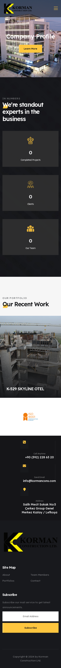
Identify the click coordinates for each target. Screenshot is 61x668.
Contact (35, 580)
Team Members (40, 574)
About (6, 574)
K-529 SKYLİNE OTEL (25, 388)
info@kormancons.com (39, 481)
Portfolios (8, 580)
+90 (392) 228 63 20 (39, 457)
